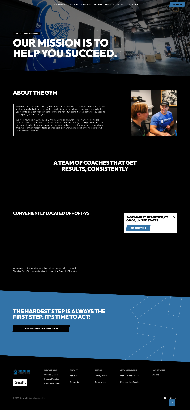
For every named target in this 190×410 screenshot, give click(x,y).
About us (109, 4)
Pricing (98, 4)
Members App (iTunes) (129, 376)
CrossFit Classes (51, 375)
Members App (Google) (129, 382)
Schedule (86, 4)
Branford (155, 375)
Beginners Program (52, 383)
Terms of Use (100, 382)
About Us (73, 376)
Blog (120, 4)
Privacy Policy (101, 376)
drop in (73, 4)
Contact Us (74, 382)
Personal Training (51, 379)
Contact (133, 4)
